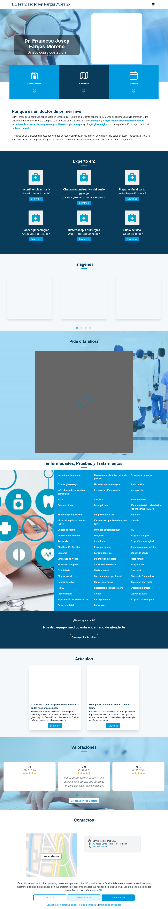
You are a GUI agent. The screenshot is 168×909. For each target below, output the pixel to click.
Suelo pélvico (137, 484)
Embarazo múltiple (140, 587)
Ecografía (99, 535)
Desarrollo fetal (66, 605)
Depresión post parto (141, 582)
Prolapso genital (102, 547)
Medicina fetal (101, 570)
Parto (60, 499)
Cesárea (98, 499)
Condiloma (99, 541)
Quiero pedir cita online (84, 637)
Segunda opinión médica (143, 547)
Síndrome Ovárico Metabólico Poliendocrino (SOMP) (145, 507)
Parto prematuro (102, 599)
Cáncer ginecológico (68, 484)
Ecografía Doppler (139, 535)
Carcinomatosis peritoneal (108, 576)
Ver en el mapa (51, 856)
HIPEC (61, 587)
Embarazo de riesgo (68, 558)
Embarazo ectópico (68, 564)
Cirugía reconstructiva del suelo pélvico (110, 477)
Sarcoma (62, 553)
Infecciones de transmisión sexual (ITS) (72, 492)
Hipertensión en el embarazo (73, 599)
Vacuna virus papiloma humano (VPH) (110, 522)
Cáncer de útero (138, 593)
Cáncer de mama (66, 529)
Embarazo (99, 605)
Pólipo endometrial (104, 514)
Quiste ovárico (65, 505)
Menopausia (136, 490)
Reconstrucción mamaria (107, 490)
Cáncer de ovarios (103, 582)
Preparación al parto (141, 475)
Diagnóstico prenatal (105, 558)
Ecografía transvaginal (142, 541)
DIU (132, 529)
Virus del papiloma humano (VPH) (72, 522)
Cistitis (97, 593)
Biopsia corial (65, 576)
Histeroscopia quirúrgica (107, 484)
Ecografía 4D (137, 564)
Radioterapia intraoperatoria (108, 587)
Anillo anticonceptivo (69, 535)
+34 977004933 (100, 847)
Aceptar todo (118, 897)
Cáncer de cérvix (139, 553)
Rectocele (63, 541)
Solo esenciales (84, 897)
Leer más (36, 198)
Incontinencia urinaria (69, 475)
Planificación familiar (69, 547)
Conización (136, 570)
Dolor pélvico (101, 505)
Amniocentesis (138, 499)
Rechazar (50, 897)
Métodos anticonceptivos (107, 529)
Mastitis (134, 520)
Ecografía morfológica (142, 599)
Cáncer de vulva (66, 582)
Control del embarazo (105, 564)
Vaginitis (135, 514)
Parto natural (137, 558)
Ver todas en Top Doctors (84, 800)
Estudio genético (103, 553)
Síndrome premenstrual (70, 514)
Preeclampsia (65, 593)
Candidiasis (64, 570)
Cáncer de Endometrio (142, 576)
